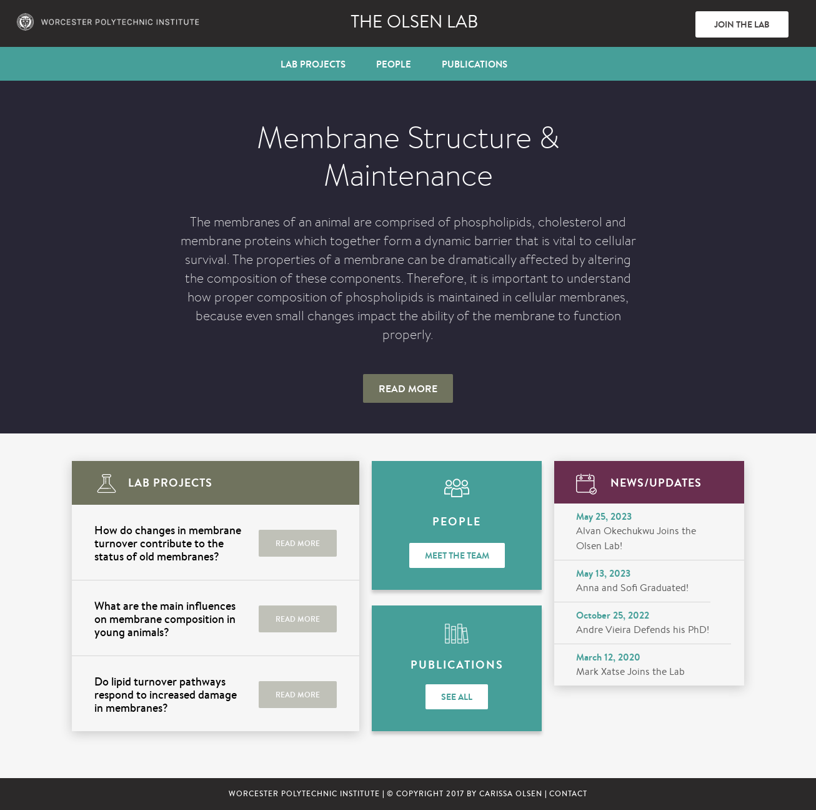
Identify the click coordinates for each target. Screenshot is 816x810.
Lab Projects (313, 64)
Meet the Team (457, 555)
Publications (474, 64)
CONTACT (568, 794)
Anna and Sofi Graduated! (632, 587)
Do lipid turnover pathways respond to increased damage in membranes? (165, 694)
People (393, 64)
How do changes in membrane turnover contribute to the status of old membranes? (167, 543)
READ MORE (298, 543)
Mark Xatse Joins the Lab (630, 671)
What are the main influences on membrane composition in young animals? (165, 619)
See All (456, 697)
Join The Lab (742, 24)
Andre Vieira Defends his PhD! (642, 629)
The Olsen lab (414, 21)
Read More (408, 388)
